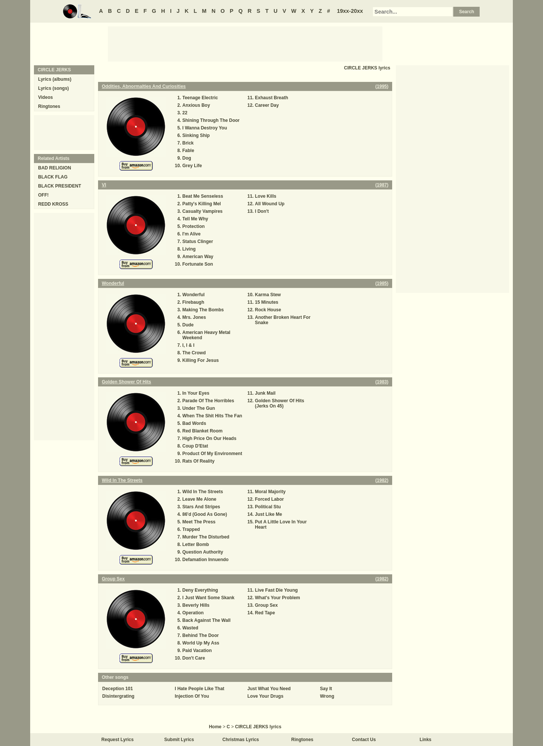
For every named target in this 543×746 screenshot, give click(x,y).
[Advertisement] (245, 43)
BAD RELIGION (54, 168)
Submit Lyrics (179, 739)
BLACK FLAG (52, 177)
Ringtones (49, 106)
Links (425, 739)
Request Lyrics (117, 739)
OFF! (43, 195)
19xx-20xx (350, 11)
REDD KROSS (53, 204)
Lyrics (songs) (53, 88)
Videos (45, 97)
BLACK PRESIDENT (59, 186)
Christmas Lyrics (240, 739)
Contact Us (364, 739)
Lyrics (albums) (54, 79)
